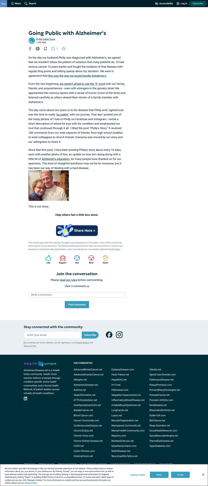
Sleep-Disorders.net (159, 425)
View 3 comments (77, 286)
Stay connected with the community (53, 327)
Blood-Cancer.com (83, 415)
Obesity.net (155, 369)
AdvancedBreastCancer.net (88, 369)
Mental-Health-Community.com (128, 430)
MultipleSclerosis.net (123, 441)
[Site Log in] (182, 3)
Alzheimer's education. (56, 159)
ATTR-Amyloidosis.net (85, 400)
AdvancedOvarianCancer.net (89, 374)
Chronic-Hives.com (84, 435)
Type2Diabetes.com (159, 446)
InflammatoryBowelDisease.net (128, 400)
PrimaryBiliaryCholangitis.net (164, 390)
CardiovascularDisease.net (88, 425)
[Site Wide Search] (30, 3)
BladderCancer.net (83, 410)
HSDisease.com (120, 390)
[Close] (203, 474)
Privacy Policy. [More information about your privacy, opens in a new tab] (31, 483)
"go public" (62, 114)
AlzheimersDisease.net (86, 384)
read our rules (68, 280)
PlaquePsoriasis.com (160, 384)
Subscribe (198, 3)
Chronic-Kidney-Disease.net (88, 441)
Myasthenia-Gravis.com (124, 446)
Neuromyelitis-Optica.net (125, 456)
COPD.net (79, 446)
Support (61, 259)
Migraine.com (119, 435)
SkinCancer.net (157, 420)
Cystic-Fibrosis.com (84, 451)
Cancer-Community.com (86, 420)
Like (46, 259)
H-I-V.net (116, 384)
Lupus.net (117, 415)
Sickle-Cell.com (157, 415)
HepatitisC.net (119, 379)
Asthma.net (80, 390)
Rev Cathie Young (47, 39)
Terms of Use (30, 346)
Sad (75, 259)
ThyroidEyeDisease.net (161, 441)
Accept (180, 475)
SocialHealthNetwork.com (163, 430)
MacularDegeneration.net (125, 420)
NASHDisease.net (121, 451)
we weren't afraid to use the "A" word (82, 84)
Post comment (77, 304)
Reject (159, 475)
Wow (89, 259)
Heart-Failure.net (120, 374)
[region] (104, 475)
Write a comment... (42, 294)
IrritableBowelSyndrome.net (126, 405)
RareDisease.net (158, 405)
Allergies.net (80, 379)
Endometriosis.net (83, 456)
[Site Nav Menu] (16, 3)
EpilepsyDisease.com (123, 369)
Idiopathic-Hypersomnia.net (126, 395)
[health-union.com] (40, 363)
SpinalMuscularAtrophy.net (163, 435)
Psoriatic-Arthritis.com (161, 400)
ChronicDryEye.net (83, 430)
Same (104, 259)
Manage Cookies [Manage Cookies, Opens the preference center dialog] (138, 475)
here (118, 249)
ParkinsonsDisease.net (161, 379)
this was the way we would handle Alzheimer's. (77, 75)
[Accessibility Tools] (164, 3)
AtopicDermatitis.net (84, 395)
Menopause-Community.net (126, 425)
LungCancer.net (120, 410)
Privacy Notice (82, 342)
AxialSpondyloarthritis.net (87, 405)
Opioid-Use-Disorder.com (162, 374)
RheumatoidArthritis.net (162, 410)
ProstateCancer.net (159, 395)
